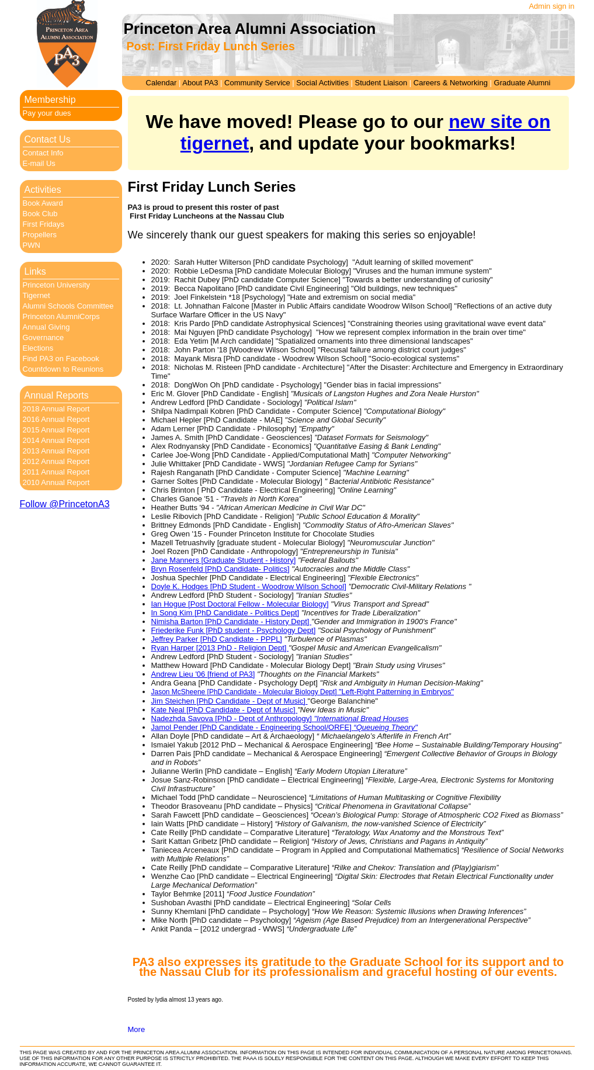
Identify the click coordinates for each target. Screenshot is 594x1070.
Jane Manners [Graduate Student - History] (223, 560)
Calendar (161, 82)
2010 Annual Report (56, 482)
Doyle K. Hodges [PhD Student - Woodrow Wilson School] (248, 586)
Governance (43, 337)
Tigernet (36, 295)
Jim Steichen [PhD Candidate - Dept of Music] (229, 701)
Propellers (40, 234)
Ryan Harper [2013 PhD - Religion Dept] (220, 647)
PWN (31, 245)
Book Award (43, 203)
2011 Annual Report (56, 472)
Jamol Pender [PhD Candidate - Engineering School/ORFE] (284, 727)
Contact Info (43, 152)
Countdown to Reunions (63, 369)
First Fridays (44, 224)
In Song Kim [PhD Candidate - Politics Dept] (225, 612)
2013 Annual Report (56, 450)
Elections (38, 348)
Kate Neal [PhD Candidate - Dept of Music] (224, 709)
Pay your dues (47, 113)
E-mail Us (39, 163)
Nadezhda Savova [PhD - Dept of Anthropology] (280, 718)
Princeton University (57, 285)
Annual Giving (46, 327)
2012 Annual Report (56, 461)
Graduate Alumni (522, 82)
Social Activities (322, 82)
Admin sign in (551, 6)
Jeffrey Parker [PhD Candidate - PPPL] (216, 639)
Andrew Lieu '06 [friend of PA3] (203, 674)
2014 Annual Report (56, 440)
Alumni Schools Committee (68, 306)
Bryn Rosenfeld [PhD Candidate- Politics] (220, 569)
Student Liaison (381, 82)
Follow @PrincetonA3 (65, 504)
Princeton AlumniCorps (61, 316)
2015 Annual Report (56, 429)
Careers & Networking (451, 82)
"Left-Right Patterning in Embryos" (396, 691)
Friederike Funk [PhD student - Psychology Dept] (233, 630)
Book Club (40, 213)
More (136, 1029)
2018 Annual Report (56, 408)
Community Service (257, 82)
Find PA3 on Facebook (61, 358)
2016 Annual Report (56, 419)
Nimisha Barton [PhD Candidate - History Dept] (231, 621)
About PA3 (200, 82)
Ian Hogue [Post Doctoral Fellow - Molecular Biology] (240, 604)
